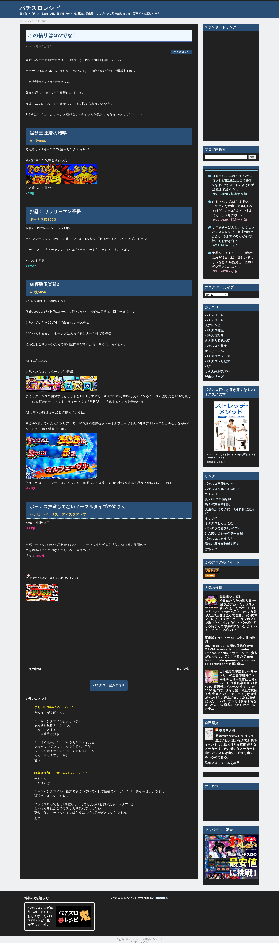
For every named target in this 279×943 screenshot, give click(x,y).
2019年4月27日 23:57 (71, 773)
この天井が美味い (217, 371)
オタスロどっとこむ (219, 523)
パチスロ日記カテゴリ (109, 685)
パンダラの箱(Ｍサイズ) (222, 528)
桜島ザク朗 (42, 773)
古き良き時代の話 (217, 340)
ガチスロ (211, 494)
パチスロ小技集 (216, 346)
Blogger (161, 898)
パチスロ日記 (181, 52)
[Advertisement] (109, 634)
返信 (37, 761)
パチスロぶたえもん (219, 538)
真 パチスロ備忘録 (218, 499)
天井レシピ (213, 325)
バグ (208, 366)
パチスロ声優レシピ (219, 483)
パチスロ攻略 (214, 335)
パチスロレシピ (40, 8)
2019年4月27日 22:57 (57, 707)
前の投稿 (182, 669)
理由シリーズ (214, 376)
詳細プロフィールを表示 (222, 763)
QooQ (145, 942)
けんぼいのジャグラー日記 (224, 533)
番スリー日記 (214, 351)
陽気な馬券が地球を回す (222, 544)
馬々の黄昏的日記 (217, 504)
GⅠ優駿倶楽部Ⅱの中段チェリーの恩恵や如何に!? (238, 673)
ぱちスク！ (213, 549)
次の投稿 (35, 669)
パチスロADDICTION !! (222, 489)
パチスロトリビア (217, 361)
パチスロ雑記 (214, 330)
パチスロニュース (217, 356)
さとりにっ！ (214, 518)
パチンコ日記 (214, 320)
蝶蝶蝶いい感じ (231, 596)
